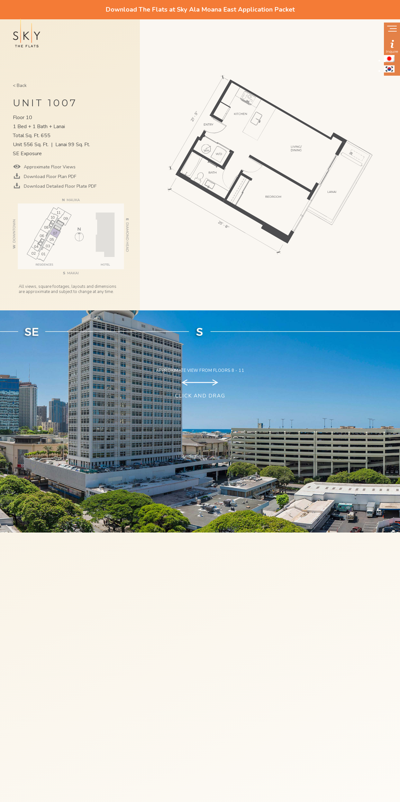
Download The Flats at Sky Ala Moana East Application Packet (200, 9)
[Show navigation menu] (392, 29)
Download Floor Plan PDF (49, 177)
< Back (20, 85)
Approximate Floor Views (49, 167)
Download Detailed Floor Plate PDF (59, 186)
